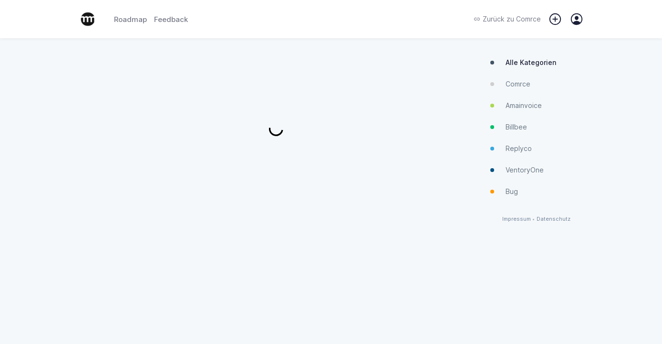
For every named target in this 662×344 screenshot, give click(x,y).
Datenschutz (553, 219)
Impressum (516, 219)
